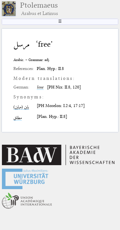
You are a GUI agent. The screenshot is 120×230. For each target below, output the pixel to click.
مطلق (17, 117)
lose (40, 86)
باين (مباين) (21, 106)
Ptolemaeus (39, 8)
